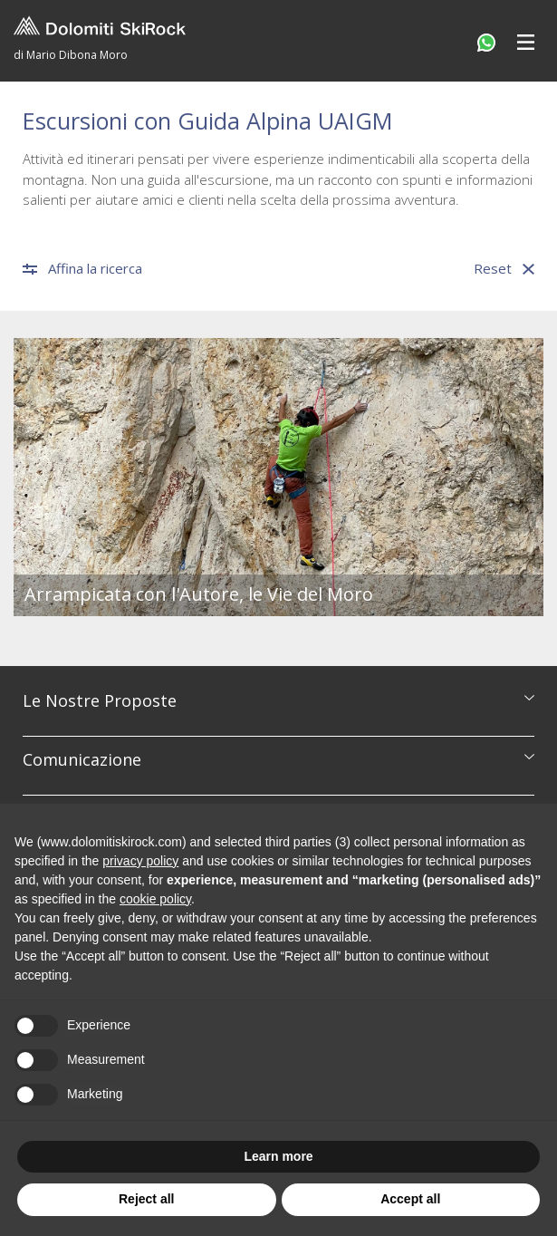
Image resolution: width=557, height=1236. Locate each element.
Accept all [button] (410, 1199)
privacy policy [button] (140, 861)
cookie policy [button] (155, 899)
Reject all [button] (146, 1199)
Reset (504, 268)
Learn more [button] (278, 1156)
